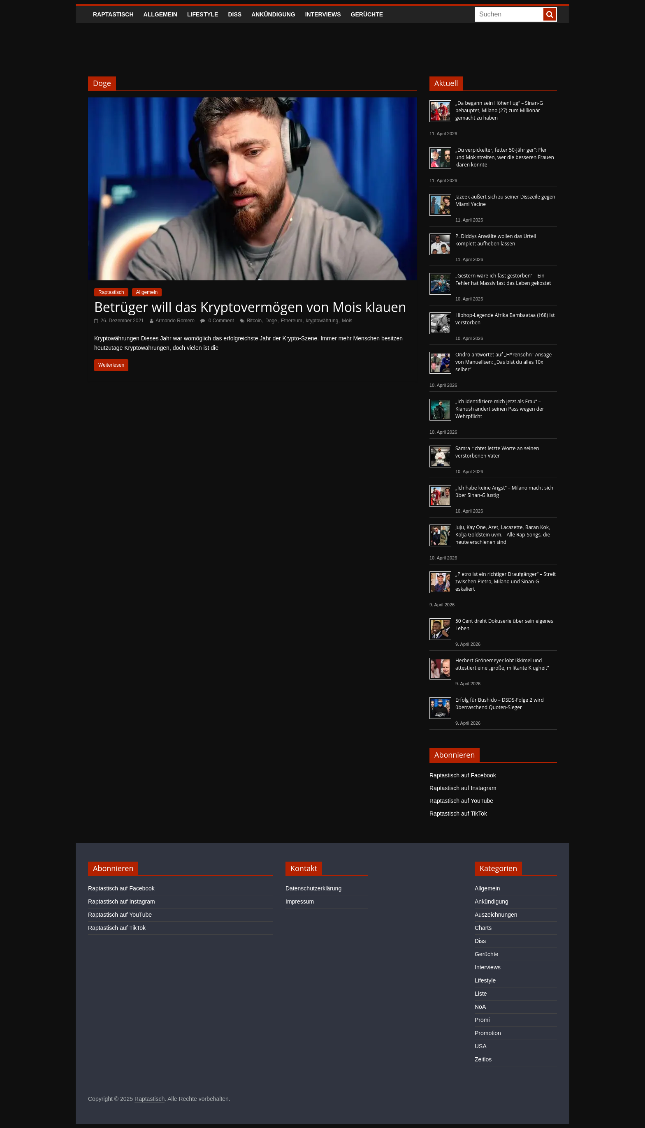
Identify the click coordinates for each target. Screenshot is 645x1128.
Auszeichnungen (496, 914)
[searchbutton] (549, 14)
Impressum (299, 901)
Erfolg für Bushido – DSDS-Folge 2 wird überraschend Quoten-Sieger (499, 703)
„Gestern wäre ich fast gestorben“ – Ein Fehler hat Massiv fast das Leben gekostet (503, 279)
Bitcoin (254, 321)
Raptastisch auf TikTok (458, 813)
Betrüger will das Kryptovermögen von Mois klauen (250, 307)
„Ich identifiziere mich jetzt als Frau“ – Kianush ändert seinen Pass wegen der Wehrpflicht (499, 409)
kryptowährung (322, 321)
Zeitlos (483, 1059)
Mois (347, 321)
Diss (234, 14)
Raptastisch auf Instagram (463, 788)
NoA (480, 1006)
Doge (271, 321)
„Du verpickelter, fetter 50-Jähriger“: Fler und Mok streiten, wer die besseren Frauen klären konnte (504, 157)
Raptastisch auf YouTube (461, 800)
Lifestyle (202, 14)
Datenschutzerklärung (313, 888)
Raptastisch (113, 14)
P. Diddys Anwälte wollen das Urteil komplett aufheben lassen (495, 240)
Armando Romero (175, 321)
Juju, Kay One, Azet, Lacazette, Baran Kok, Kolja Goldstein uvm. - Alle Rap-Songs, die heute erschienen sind (502, 535)
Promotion (488, 1033)
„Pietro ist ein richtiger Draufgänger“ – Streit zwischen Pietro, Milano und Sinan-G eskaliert (505, 581)
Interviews (323, 14)
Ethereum (291, 321)
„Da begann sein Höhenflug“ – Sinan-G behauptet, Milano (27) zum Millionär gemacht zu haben (499, 110)
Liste (481, 993)
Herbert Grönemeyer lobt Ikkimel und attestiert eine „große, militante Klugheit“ (502, 664)
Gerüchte (367, 14)
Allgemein (160, 14)
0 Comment (217, 321)
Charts (483, 928)
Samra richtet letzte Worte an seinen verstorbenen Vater (497, 452)
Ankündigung (273, 14)
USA (481, 1046)
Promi (482, 1020)
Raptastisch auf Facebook (462, 775)
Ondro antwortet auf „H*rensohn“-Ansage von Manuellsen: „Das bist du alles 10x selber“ (503, 362)
